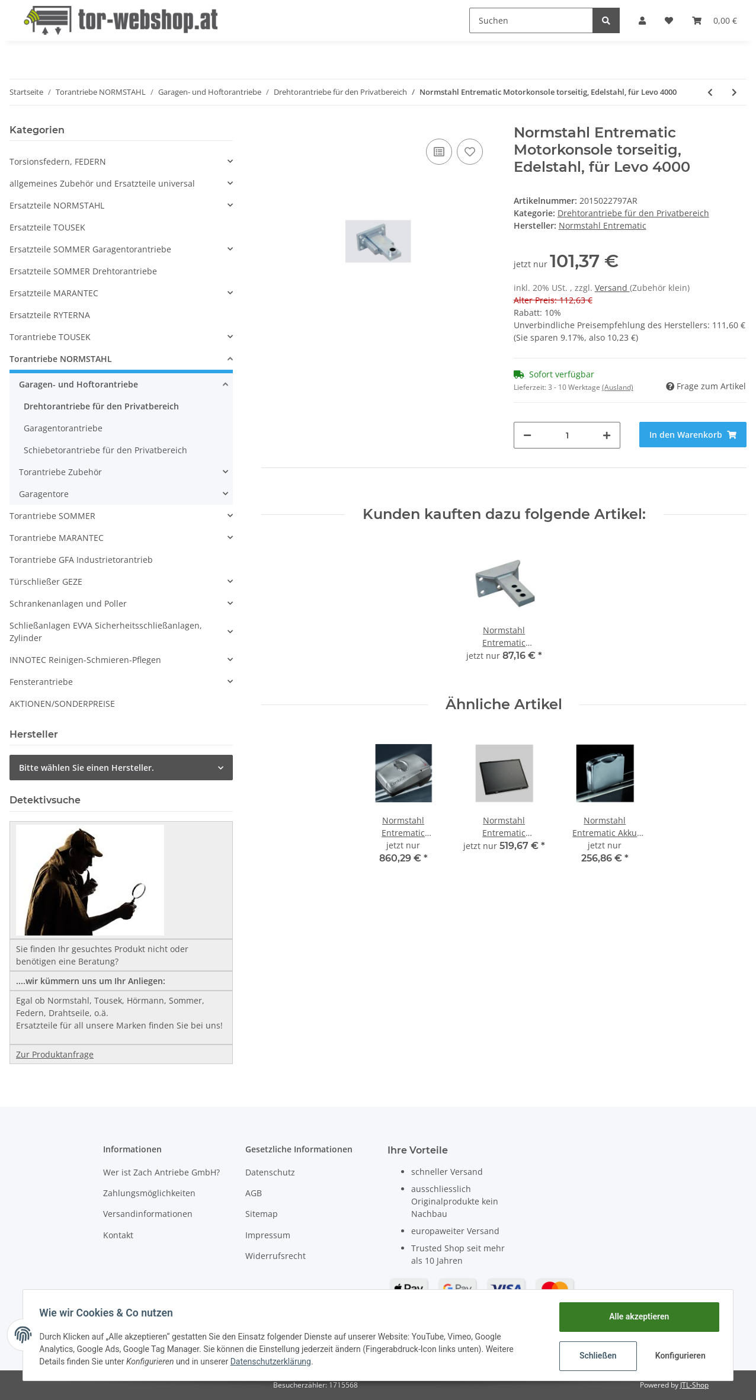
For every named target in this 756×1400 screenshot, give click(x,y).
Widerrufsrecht (275, 1255)
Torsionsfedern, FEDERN (57, 161)
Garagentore (44, 493)
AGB (253, 1193)
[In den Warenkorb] (693, 434)
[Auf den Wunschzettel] (470, 152)
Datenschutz (270, 1172)
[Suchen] (531, 20)
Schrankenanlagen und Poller (68, 603)
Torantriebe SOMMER (52, 515)
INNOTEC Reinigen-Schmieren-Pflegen (85, 659)
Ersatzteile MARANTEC (53, 293)
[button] (642, 20)
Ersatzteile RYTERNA (49, 315)
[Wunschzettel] (669, 20)
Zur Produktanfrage (55, 1054)
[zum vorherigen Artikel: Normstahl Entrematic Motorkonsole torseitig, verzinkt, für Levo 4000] (710, 92)
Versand (612, 287)
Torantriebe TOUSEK (50, 336)
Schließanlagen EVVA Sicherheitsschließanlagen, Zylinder (105, 631)
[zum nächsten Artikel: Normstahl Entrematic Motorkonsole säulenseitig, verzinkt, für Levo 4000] (734, 92)
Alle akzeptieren (636, 1316)
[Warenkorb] (715, 20)
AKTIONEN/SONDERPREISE (62, 703)
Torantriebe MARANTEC (56, 537)
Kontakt (118, 1235)
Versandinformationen (148, 1213)
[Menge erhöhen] (607, 435)
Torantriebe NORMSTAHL (60, 358)
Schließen (595, 1355)
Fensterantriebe (41, 681)
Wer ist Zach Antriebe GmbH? (161, 1172)
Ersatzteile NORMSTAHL (56, 205)
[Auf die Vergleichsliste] (439, 152)
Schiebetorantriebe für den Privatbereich (105, 450)
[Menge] (567, 435)
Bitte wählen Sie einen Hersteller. (86, 767)
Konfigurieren (679, 1355)
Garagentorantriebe (63, 428)
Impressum (267, 1235)
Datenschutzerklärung (273, 1361)
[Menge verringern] (527, 435)
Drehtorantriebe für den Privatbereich (633, 213)
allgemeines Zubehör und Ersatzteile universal (102, 183)
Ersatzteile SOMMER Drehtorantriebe (83, 271)
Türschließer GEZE (45, 581)
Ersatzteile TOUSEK (47, 227)
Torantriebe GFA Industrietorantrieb (81, 559)
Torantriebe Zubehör (60, 472)
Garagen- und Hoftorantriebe (78, 384)
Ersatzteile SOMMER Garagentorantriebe (90, 249)
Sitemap (261, 1213)
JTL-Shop (694, 1385)
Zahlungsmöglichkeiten (149, 1193)
